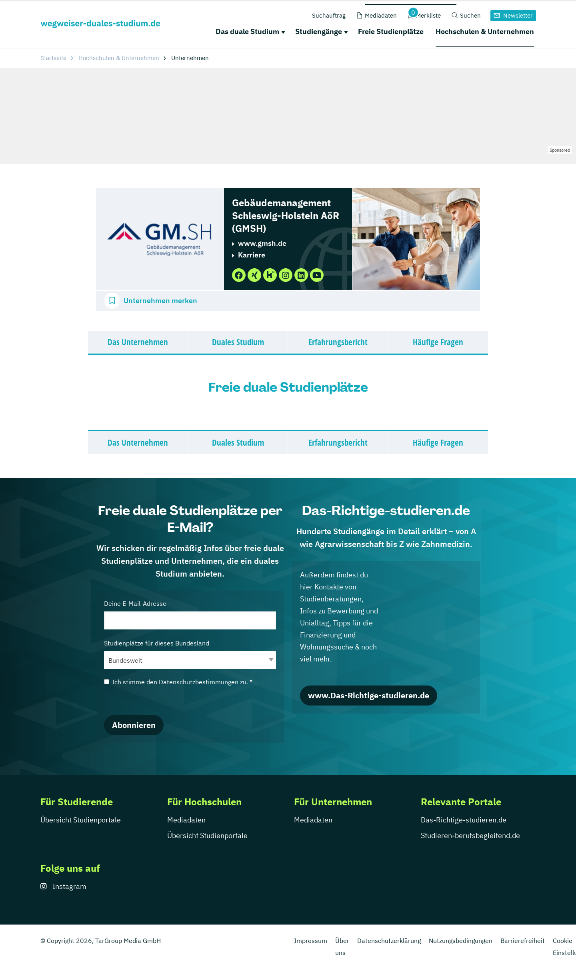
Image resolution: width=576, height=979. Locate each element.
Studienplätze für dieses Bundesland (190, 654)
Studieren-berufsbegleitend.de (470, 835)
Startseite (53, 58)
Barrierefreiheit (522, 941)
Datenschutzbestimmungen (198, 682)
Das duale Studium (247, 31)
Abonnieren (134, 725)
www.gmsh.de (262, 243)
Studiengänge (318, 31)
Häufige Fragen (438, 342)
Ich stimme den (178, 682)
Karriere (251, 254)
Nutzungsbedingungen (460, 941)
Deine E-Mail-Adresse (190, 614)
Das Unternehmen (138, 342)
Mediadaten (186, 819)
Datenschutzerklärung (389, 941)
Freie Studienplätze (391, 31)
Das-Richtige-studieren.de (463, 819)
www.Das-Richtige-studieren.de (368, 695)
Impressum (310, 941)
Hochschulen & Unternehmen (485, 31)
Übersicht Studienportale (80, 819)
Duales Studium (238, 342)
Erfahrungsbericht (338, 342)
